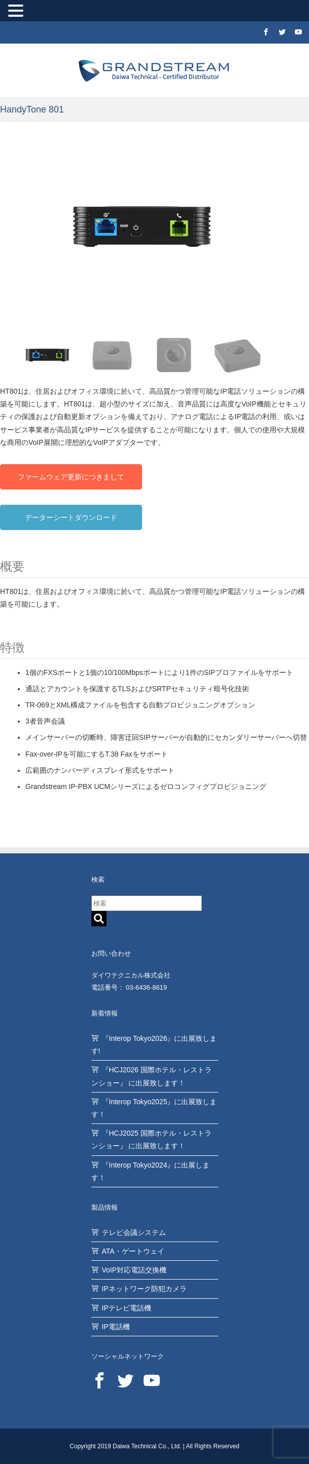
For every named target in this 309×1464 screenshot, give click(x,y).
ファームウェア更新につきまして (71, 477)
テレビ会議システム (134, 1232)
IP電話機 (116, 1327)
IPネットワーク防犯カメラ (144, 1289)
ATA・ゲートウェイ (133, 1251)
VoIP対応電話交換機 (134, 1270)
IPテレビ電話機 (126, 1308)
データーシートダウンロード (71, 517)
